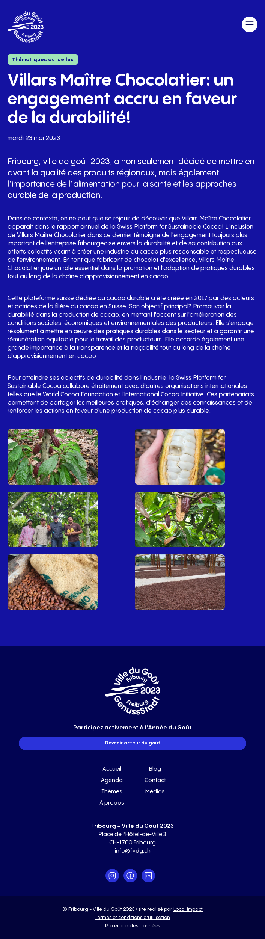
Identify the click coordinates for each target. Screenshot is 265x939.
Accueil (111, 769)
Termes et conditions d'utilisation (132, 917)
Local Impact (188, 909)
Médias (155, 791)
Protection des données (132, 925)
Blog (155, 769)
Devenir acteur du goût (132, 743)
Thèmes (111, 791)
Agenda (112, 780)
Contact (155, 780)
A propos (111, 803)
